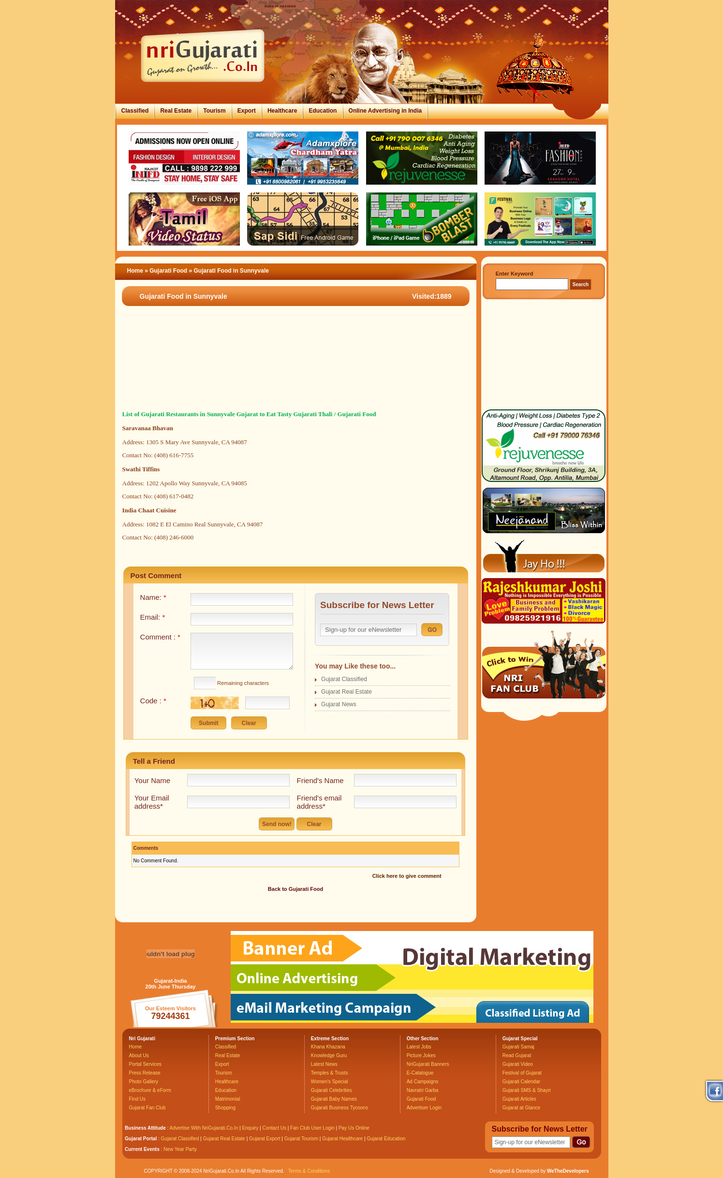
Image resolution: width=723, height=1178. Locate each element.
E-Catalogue (420, 1073)
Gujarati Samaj (518, 1046)
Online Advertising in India (385, 110)
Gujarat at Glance (521, 1107)
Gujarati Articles (519, 1099)
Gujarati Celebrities (331, 1090)
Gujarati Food (169, 270)
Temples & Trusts (329, 1073)
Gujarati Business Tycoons (339, 1107)
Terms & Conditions (309, 1171)
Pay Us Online (354, 1128)
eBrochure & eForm (150, 1090)
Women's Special (329, 1081)
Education (323, 110)
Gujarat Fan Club (147, 1107)
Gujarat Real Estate (346, 691)
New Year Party (180, 1149)
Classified (135, 110)
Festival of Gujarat (522, 1073)
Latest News (324, 1064)
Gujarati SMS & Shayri (526, 1090)
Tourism (214, 110)
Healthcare (282, 110)
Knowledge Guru (329, 1055)
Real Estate (176, 110)
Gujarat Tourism (301, 1138)
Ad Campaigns (423, 1081)
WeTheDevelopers (568, 1171)
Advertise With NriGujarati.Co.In (204, 1128)
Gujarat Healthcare (342, 1138)
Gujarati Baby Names (334, 1099)
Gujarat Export (264, 1138)
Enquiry (251, 1128)
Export (246, 110)
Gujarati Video (517, 1064)
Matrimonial (227, 1099)
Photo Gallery (144, 1081)
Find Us (137, 1099)
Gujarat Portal (141, 1138)
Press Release (145, 1073)
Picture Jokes (421, 1055)
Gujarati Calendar (521, 1081)
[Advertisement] (291, 367)
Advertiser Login (424, 1107)
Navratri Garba (423, 1090)
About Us (139, 1055)
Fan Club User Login (312, 1128)
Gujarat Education (386, 1138)
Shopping (225, 1107)
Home (135, 270)
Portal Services (145, 1064)
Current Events (142, 1149)
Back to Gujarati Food (295, 889)
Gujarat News (338, 704)
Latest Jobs (419, 1046)
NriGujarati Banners (428, 1064)
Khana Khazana (328, 1046)
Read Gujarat (516, 1055)
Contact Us (274, 1128)
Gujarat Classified (344, 679)
